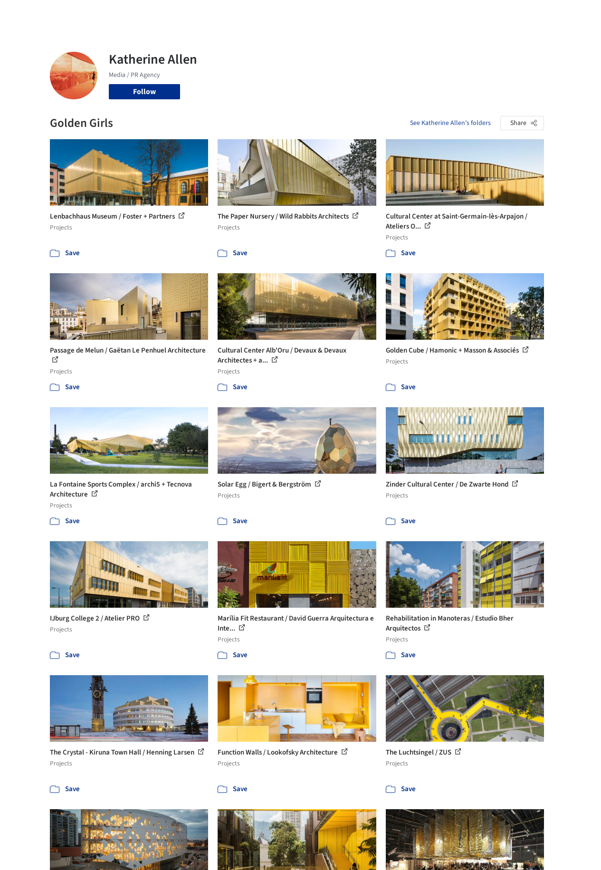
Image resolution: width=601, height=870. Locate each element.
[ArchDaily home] (30, 13)
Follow (144, 91)
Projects (246, 13)
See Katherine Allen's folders (450, 123)
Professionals (377, 13)
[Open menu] (571, 13)
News (416, 13)
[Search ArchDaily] (147, 13)
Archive (444, 13)
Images (278, 13)
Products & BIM (323, 13)
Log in (493, 13)
